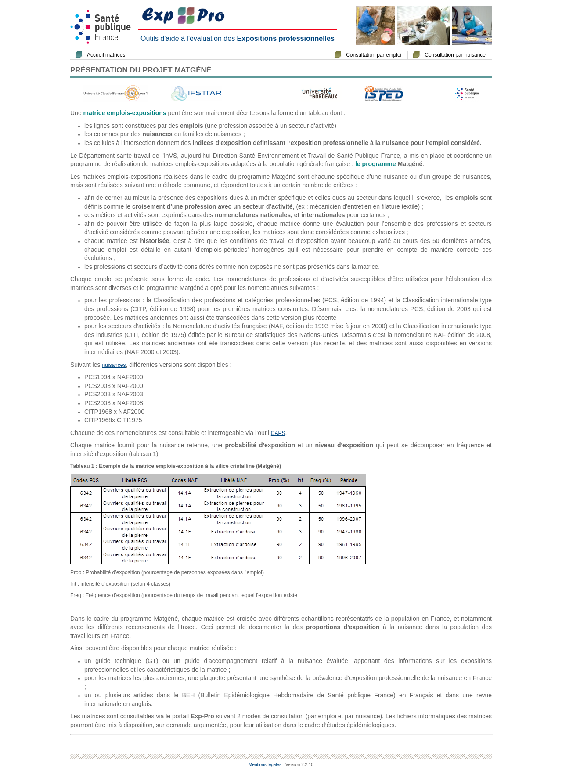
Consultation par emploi (373, 55)
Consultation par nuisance (455, 55)
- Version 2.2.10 (298, 764)
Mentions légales (265, 764)
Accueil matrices (106, 55)
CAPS (278, 433)
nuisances (114, 365)
